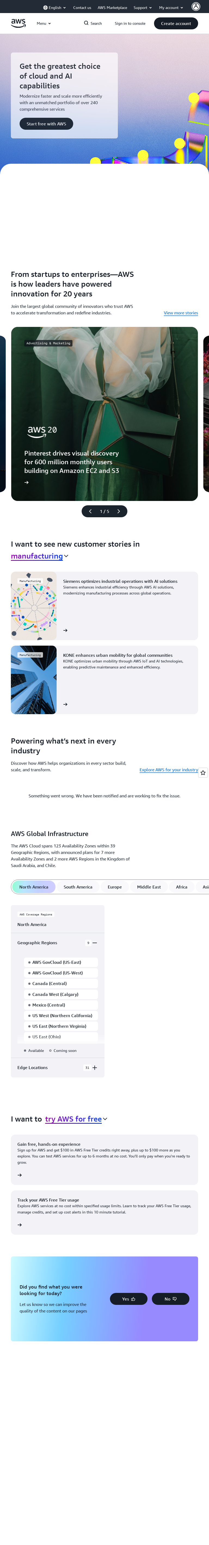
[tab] (34, 887)
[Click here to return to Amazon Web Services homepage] (18, 26)
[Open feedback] (203, 773)
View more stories (181, 312)
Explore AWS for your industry (169, 769)
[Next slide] (121, 511)
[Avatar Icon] (196, 6)
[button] (176, 23)
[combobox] (39, 556)
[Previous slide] (88, 511)
